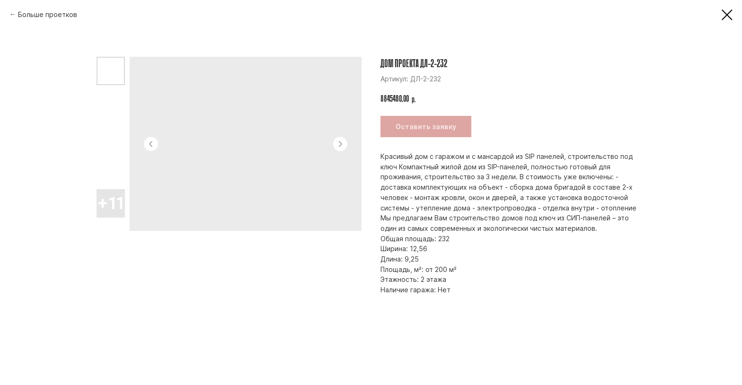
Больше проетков (47, 14)
